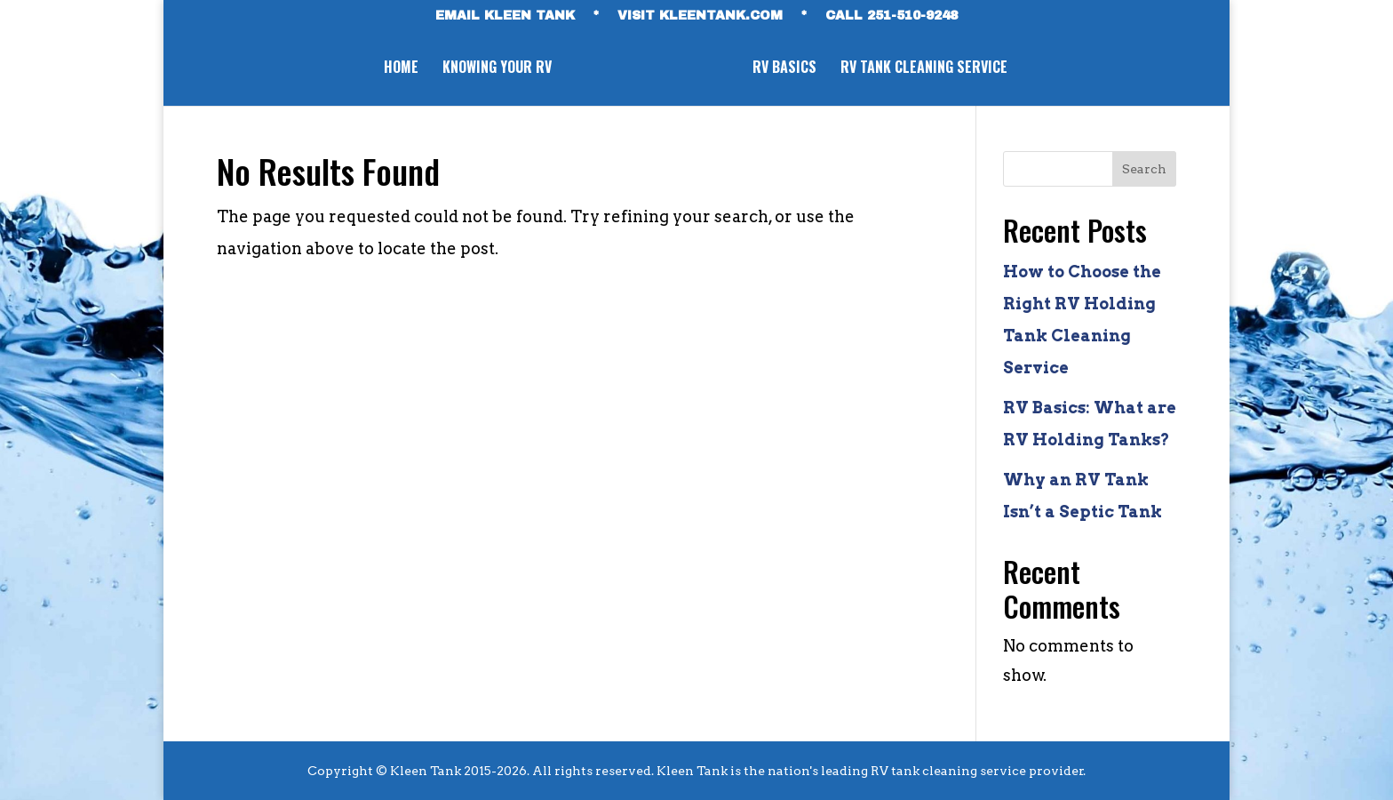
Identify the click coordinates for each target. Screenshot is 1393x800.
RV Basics (788, 68)
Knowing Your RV (493, 68)
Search (1144, 169)
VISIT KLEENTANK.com (700, 16)
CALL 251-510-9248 (891, 16)
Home (397, 68)
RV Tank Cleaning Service (927, 68)
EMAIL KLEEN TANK (505, 16)
